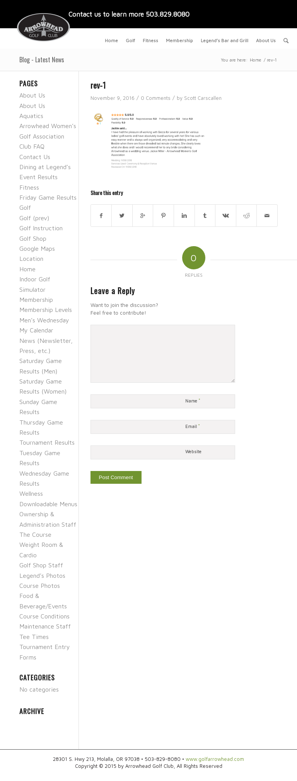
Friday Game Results (48, 197)
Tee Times (34, 636)
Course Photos (39, 585)
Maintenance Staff (45, 626)
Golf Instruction (41, 227)
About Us (32, 95)
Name (192, 400)
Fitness (29, 187)
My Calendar (36, 330)
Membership (36, 299)
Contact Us (34, 156)
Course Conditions (44, 616)
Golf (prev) (34, 217)
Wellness (31, 493)
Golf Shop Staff (41, 565)
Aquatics (31, 115)
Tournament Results (47, 442)
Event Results (38, 176)
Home (255, 59)
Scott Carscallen (203, 98)
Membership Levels (45, 309)
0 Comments (156, 98)
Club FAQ (31, 146)
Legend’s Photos (42, 575)
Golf (25, 207)
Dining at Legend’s (45, 166)
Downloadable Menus (48, 503)
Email (192, 426)
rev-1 (98, 85)
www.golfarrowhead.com (215, 759)
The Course (35, 534)
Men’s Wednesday (44, 320)
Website (193, 451)
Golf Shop (32, 238)
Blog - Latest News (41, 59)
